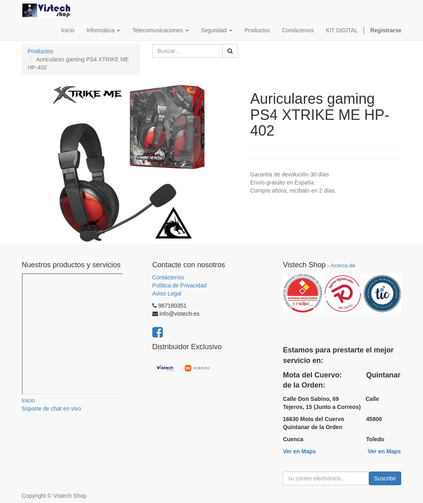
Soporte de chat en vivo (51, 408)
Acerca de (342, 265)
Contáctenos (168, 277)
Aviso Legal (166, 293)
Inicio (28, 400)
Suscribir (385, 478)
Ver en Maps (299, 451)
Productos (40, 51)
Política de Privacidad (179, 285)
